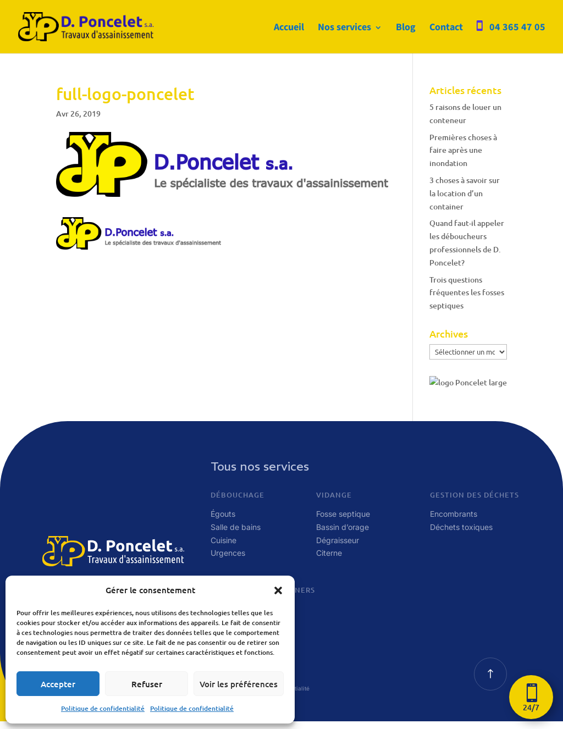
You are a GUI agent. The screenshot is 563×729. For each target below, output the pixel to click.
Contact (446, 29)
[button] (278, 590)
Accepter (58, 683)
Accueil (289, 29)
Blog (406, 29)
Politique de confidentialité (103, 708)
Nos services (344, 29)
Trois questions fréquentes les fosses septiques (466, 292)
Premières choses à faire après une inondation (463, 150)
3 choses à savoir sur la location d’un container (464, 193)
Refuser (146, 683)
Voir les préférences (239, 683)
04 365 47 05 (517, 28)
